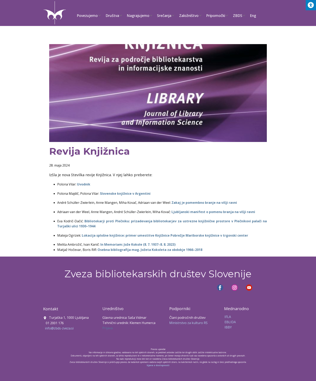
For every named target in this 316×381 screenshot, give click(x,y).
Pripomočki (215, 15)
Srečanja (164, 15)
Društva (112, 15)
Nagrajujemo (138, 15)
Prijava (107, 328)
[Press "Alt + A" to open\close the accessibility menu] (311, 5)
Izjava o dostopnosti (158, 365)
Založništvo (189, 15)
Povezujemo (87, 15)
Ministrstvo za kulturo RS (188, 323)
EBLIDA (230, 322)
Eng (253, 15)
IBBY (228, 327)
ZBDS (237, 15)
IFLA (228, 317)
